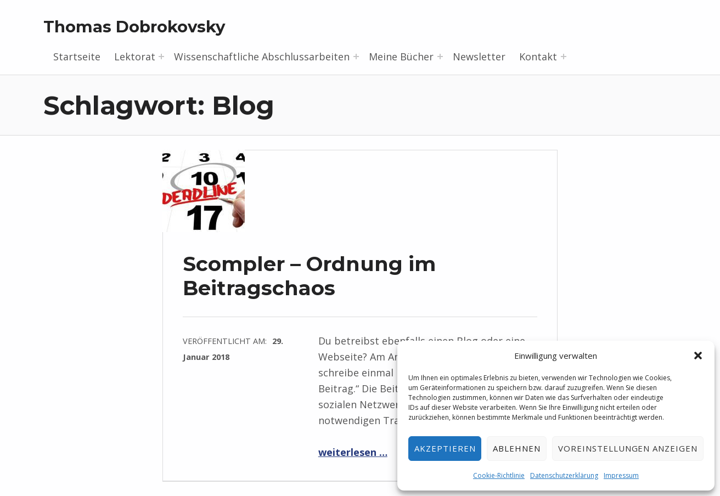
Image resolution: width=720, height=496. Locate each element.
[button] (698, 355)
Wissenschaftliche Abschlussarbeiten (262, 56)
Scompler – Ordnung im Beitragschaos (309, 275)
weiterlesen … (352, 452)
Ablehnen (517, 448)
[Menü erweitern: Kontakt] (563, 56)
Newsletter (479, 56)
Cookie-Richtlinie (499, 475)
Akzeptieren (445, 448)
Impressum (621, 475)
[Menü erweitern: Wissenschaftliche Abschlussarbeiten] (356, 56)
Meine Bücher (401, 56)
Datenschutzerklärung (564, 475)
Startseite (76, 56)
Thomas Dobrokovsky (134, 26)
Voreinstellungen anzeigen (628, 448)
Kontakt (538, 56)
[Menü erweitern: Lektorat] (161, 56)
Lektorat (134, 56)
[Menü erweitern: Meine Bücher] (440, 56)
